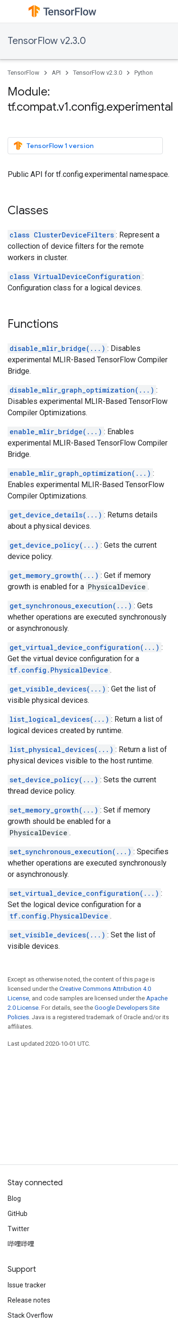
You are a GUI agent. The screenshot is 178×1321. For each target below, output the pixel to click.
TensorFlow (23, 72)
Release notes (29, 1300)
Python (143, 72)
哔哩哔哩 (21, 1244)
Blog (14, 1198)
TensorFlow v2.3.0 (47, 41)
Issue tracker (27, 1285)
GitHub (18, 1213)
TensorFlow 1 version (53, 145)
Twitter (18, 1229)
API (56, 72)
